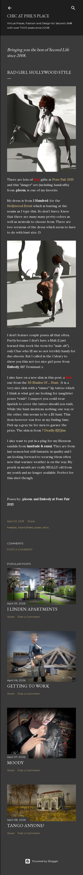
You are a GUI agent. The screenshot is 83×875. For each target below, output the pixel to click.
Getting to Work (28, 686)
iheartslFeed (25, 527)
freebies (12, 527)
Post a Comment (20, 549)
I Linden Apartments (32, 609)
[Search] (73, 7)
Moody (15, 762)
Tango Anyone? (25, 825)
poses (37, 527)
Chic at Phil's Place (28, 15)
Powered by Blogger (41, 861)
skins (45, 527)
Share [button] (31, 521)
